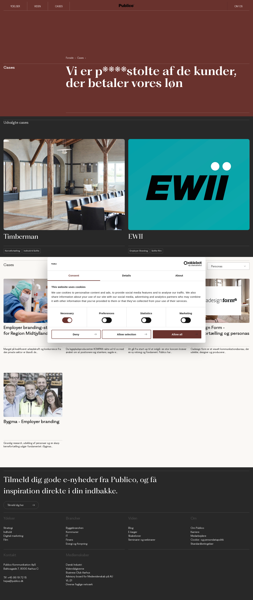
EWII (135, 236)
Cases (59, 6)
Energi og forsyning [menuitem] (76, 543)
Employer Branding (139, 250)
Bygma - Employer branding (32, 421)
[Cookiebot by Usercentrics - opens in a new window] (186, 263)
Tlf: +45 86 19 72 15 (15, 577)
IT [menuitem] (67, 535)
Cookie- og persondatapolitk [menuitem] (207, 539)
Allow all (177, 334)
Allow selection (126, 334)
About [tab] (179, 275)
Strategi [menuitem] (8, 528)
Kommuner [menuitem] (72, 531)
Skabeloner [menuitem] (134, 535)
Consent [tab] (74, 275)
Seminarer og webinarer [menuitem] (141, 539)
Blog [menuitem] (130, 528)
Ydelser (15, 6)
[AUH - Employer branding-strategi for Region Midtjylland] (33, 301)
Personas (216, 266)
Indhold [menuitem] (8, 531)
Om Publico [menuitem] (197, 528)
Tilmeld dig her (15, 505)
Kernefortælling (13, 250)
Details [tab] (126, 275)
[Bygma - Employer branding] (33, 395)
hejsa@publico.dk (13, 581)
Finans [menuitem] (69, 539)
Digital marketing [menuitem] (13, 535)
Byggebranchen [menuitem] (74, 528)
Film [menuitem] (6, 539)
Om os (238, 6)
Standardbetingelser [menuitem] (202, 543)
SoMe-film (158, 250)
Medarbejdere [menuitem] (198, 535)
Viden (37, 6)
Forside (69, 57)
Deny (76, 334)
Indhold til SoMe (34, 250)
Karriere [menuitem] (195, 531)
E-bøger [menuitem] (132, 531)
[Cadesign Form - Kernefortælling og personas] (220, 301)
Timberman (21, 236)
